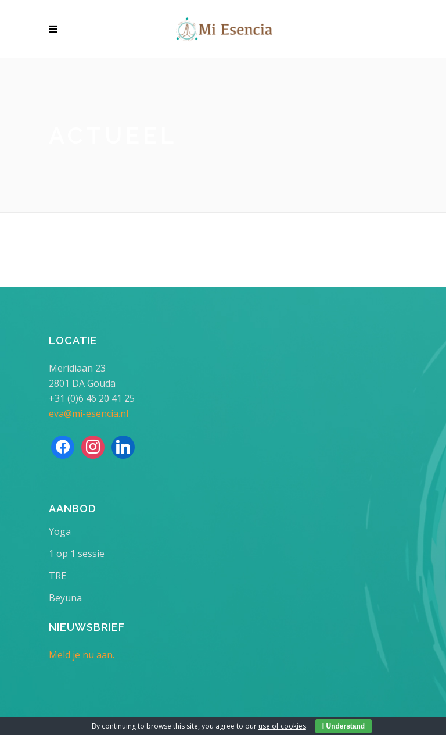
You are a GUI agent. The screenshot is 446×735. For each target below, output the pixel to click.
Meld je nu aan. (81, 654)
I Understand (343, 726)
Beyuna (65, 597)
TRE (57, 575)
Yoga (60, 531)
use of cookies (282, 726)
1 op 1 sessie (77, 553)
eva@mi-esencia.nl (88, 413)
